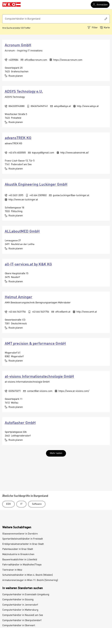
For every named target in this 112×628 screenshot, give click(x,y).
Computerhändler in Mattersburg (20, 610)
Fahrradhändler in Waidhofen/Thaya (21, 565)
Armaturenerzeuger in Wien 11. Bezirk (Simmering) (30, 580)
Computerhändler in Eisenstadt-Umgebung (25, 594)
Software (37, 504)
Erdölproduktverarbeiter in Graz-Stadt (23, 544)
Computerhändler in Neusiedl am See (22, 615)
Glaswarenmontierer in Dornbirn (20, 534)
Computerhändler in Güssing (18, 599)
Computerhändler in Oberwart (18, 625)
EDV (8, 504)
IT (21, 504)
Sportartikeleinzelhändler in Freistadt (22, 539)
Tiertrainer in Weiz (12, 570)
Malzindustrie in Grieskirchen (18, 554)
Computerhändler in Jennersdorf (20, 605)
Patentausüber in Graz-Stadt (17, 549)
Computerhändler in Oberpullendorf (21, 620)
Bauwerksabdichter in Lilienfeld (19, 559)
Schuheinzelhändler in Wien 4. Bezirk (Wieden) (27, 575)
